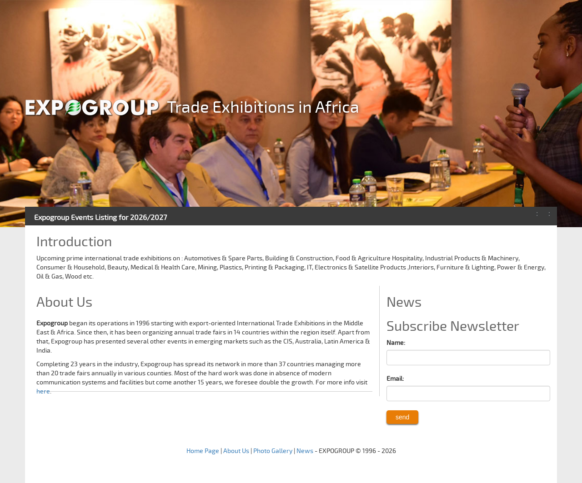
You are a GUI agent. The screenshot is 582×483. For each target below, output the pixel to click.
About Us (236, 451)
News (304, 451)
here (43, 391)
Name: (395, 343)
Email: (395, 379)
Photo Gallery (272, 451)
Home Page (202, 451)
